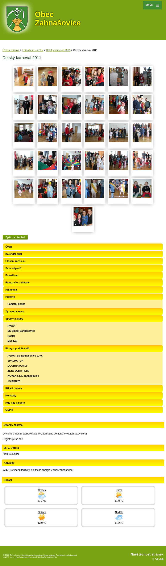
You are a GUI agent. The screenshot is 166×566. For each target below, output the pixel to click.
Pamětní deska (16, 304)
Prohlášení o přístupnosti (66, 555)
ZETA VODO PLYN (18, 370)
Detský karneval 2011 (58, 50)
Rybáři (11, 325)
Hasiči (11, 335)
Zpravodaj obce (14, 311)
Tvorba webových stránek (26, 557)
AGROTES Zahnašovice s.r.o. (25, 355)
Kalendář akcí (13, 254)
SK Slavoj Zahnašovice (21, 330)
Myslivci (12, 341)
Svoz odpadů (13, 268)
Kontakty (10, 395)
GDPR (9, 409)
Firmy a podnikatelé (17, 348)
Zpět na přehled (15, 237)
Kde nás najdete (15, 402)
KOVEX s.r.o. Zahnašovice (23, 375)
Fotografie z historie (17, 282)
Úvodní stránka (11, 50)
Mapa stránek (49, 555)
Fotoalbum (11, 275)
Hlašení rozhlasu (15, 261)
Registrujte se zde (13, 439)
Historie (10, 296)
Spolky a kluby (14, 318)
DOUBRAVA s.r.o (18, 365)
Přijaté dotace (13, 388)
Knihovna (11, 289)
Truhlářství (14, 380)
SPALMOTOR (16, 360)
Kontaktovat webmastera (32, 555)
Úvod (8, 246)
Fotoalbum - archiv (32, 50)
